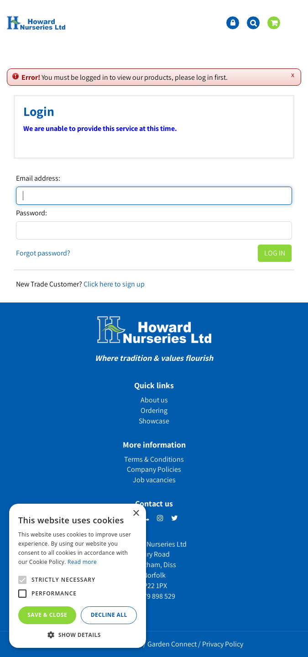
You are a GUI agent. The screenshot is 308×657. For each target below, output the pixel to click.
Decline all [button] (109, 615)
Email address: (38, 178)
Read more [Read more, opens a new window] (82, 562)
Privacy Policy (222, 644)
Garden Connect (172, 644)
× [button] (135, 513)
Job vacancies (154, 480)
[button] (77, 634)
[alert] (77, 576)
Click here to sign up (114, 284)
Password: (31, 213)
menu (294, 23)
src (253, 23)
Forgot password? (43, 253)
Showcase (154, 421)
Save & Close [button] (47, 615)
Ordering (154, 410)
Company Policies (154, 469)
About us (154, 400)
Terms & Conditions (154, 459)
